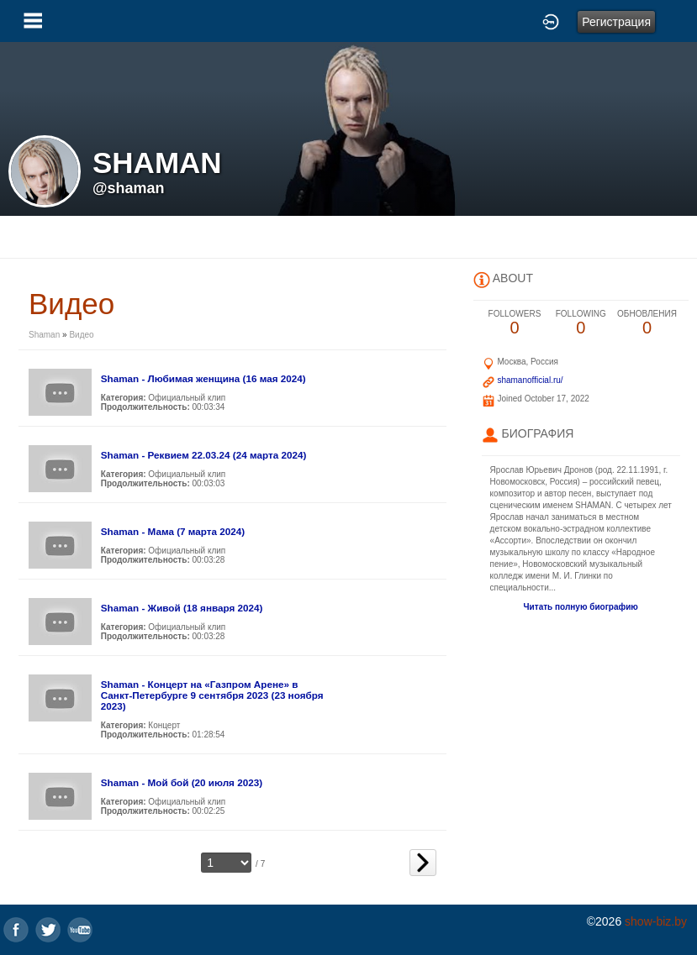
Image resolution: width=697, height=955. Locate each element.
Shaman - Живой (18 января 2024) (182, 607)
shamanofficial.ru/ (529, 380)
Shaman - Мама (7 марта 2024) (173, 531)
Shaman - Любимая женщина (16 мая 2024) (203, 378)
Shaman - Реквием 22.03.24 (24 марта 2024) (204, 454)
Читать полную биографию (581, 606)
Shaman (44, 334)
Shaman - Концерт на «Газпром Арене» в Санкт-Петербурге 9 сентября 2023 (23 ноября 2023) (212, 695)
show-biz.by (656, 921)
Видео (81, 334)
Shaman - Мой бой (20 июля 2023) (181, 782)
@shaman (128, 188)
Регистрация (616, 22)
